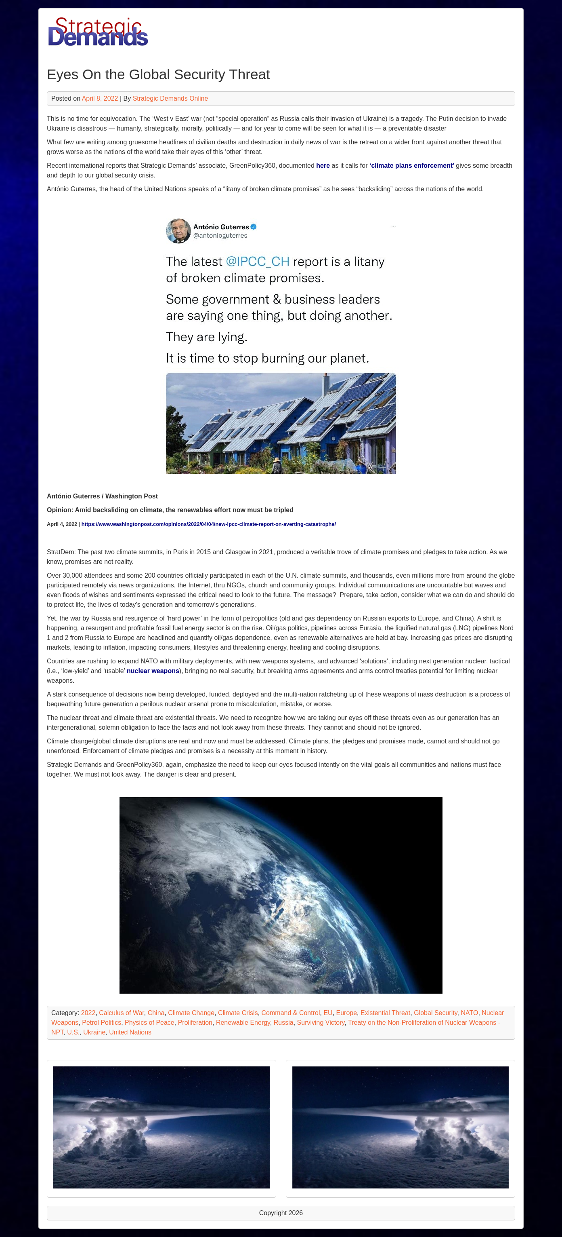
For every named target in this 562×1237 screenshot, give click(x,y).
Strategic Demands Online (170, 98)
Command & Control (291, 1012)
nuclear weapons (153, 670)
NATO (469, 1012)
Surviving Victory (321, 1022)
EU (327, 1012)
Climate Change (191, 1012)
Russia (284, 1022)
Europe (346, 1012)
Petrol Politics (101, 1022)
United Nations (130, 1032)
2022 (88, 1012)
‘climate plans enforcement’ (412, 165)
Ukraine (94, 1032)
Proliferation (195, 1022)
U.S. (73, 1032)
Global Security (435, 1012)
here (323, 165)
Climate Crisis (238, 1012)
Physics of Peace (149, 1022)
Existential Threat (385, 1012)
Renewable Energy (243, 1022)
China (156, 1012)
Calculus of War (121, 1012)
